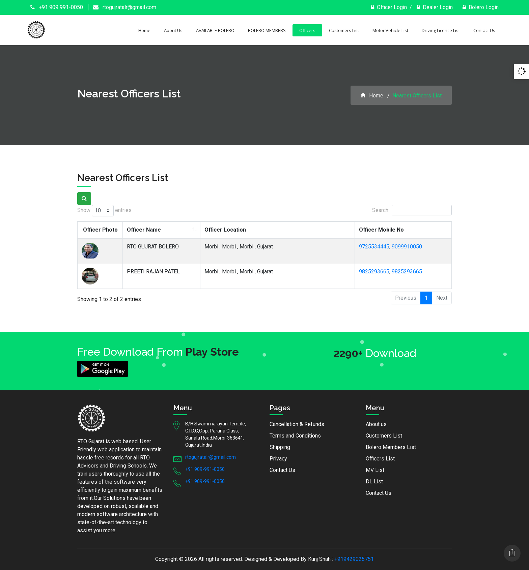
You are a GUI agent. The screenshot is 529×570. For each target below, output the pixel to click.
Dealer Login (435, 7)
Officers (307, 30)
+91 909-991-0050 (205, 469)
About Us (173, 30)
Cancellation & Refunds (297, 424)
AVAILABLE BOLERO (215, 30)
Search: (412, 210)
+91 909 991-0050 (56, 7)
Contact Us (484, 30)
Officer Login (389, 7)
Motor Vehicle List (390, 30)
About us (376, 424)
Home (144, 30)
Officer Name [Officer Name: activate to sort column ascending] (144, 230)
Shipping (280, 447)
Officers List (380, 458)
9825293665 (374, 271)
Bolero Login (481, 7)
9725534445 (374, 246)
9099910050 (407, 246)
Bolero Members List (391, 447)
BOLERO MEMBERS (267, 30)
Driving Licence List (441, 30)
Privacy (278, 458)
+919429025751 (354, 559)
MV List (375, 470)
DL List (374, 481)
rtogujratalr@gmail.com (124, 7)
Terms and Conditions (295, 435)
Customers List (344, 30)
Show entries (104, 210)
